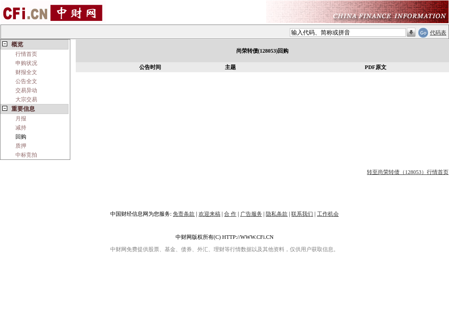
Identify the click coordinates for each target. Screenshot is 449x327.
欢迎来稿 (209, 214)
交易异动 (26, 90)
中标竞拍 (26, 155)
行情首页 (26, 54)
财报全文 (26, 72)
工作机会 (328, 214)
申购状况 (26, 63)
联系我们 (302, 214)
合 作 (230, 214)
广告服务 (251, 214)
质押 (20, 146)
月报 (20, 118)
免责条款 (184, 214)
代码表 (438, 33)
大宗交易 (26, 99)
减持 (20, 127)
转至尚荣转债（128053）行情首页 (408, 172)
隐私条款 (277, 214)
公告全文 (26, 81)
